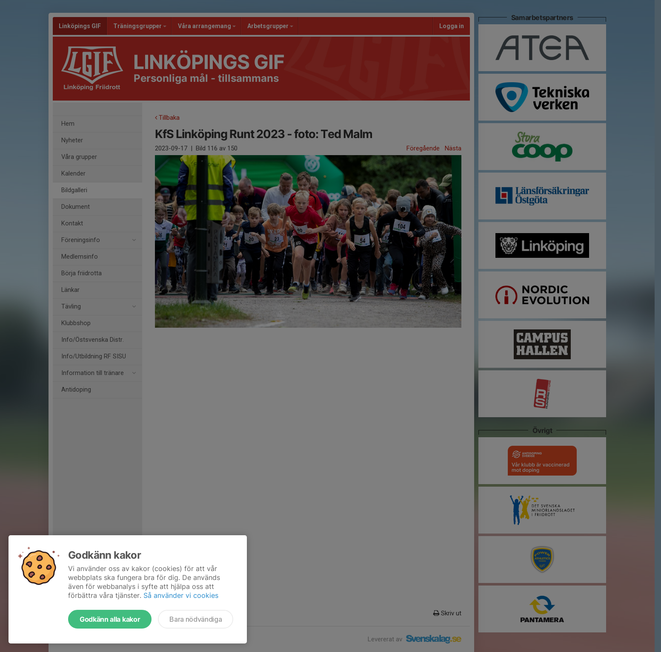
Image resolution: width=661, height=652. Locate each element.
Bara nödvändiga (195, 619)
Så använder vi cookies (180, 595)
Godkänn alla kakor (110, 619)
